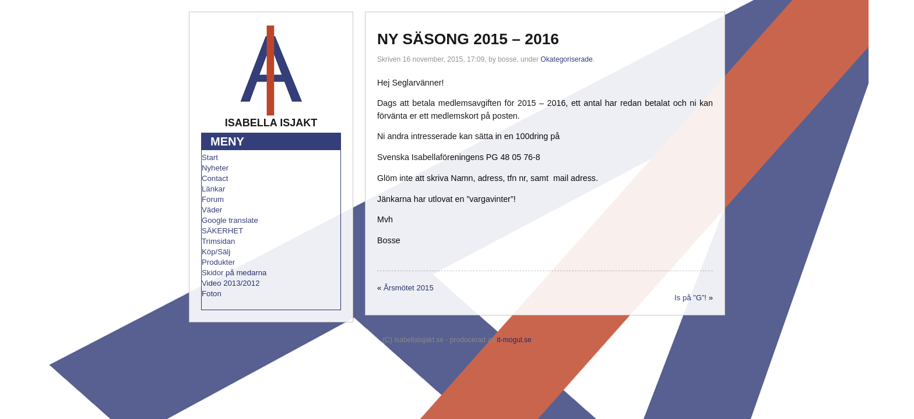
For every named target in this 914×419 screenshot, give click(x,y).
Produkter (218, 262)
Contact (215, 178)
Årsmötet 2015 (409, 287)
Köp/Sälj (216, 251)
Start (210, 157)
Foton (212, 293)
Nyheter (215, 168)
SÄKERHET (222, 230)
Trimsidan (218, 241)
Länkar (213, 188)
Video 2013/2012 (231, 283)
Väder (212, 209)
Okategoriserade (566, 59)
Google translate (230, 220)
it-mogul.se (514, 340)
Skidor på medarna (234, 272)
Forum (213, 199)
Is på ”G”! (690, 297)
